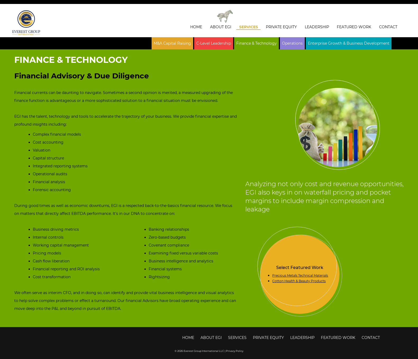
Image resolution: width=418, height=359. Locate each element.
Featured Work (354, 27)
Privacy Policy (234, 350)
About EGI (220, 27)
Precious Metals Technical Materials (300, 275)
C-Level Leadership (213, 43)
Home (196, 27)
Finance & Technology (256, 43)
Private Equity (281, 27)
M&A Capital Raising (172, 43)
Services (248, 27)
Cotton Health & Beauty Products (299, 281)
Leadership (317, 27)
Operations (292, 43)
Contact (388, 27)
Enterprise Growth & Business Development (348, 43)
